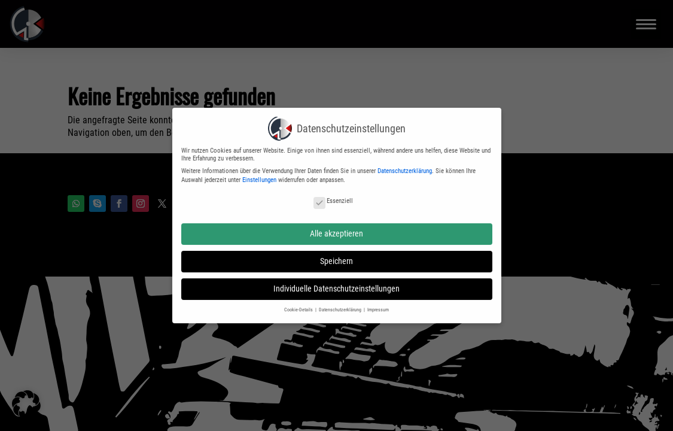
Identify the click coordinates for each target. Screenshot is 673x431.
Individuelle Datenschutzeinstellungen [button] (336, 284)
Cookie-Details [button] (299, 304)
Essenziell (333, 195)
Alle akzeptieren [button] (336, 228)
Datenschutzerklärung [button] (341, 304)
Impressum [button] (378, 304)
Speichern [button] (336, 255)
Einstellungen (259, 174)
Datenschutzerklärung (404, 165)
